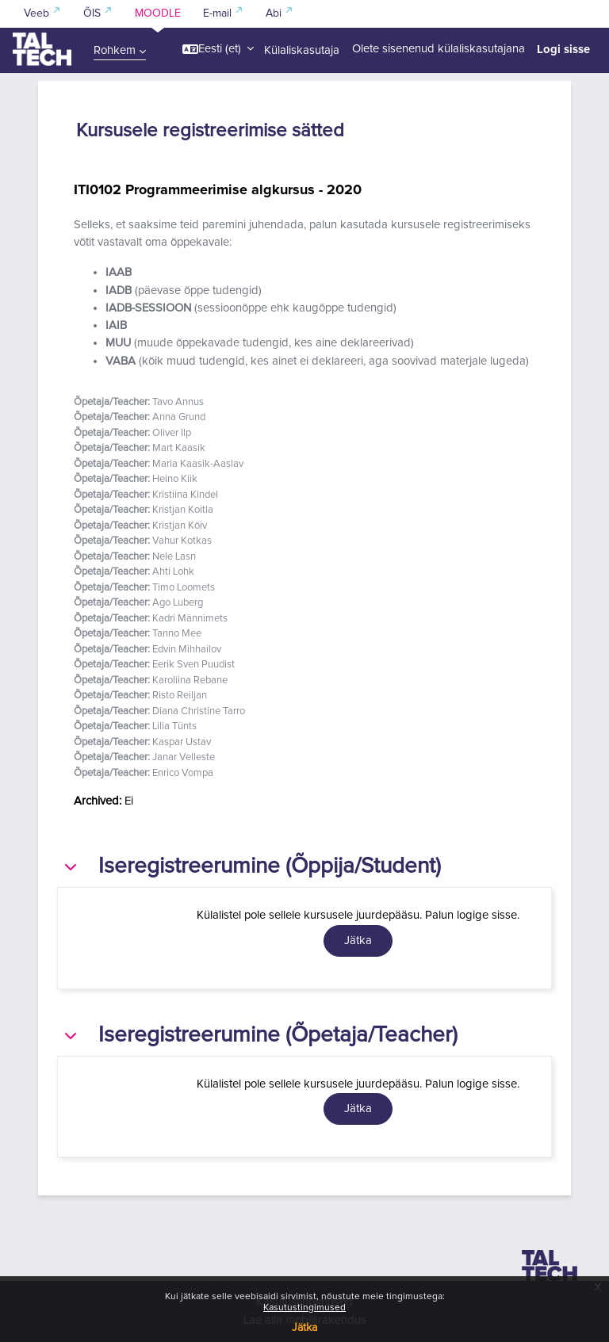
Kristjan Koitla (182, 510)
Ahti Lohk (173, 572)
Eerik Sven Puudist (193, 665)
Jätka (304, 1327)
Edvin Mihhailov (186, 649)
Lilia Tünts (174, 726)
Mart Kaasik (178, 448)
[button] (218, 49)
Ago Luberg (177, 603)
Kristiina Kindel (185, 495)
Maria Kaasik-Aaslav (197, 464)
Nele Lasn (174, 557)
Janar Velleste (183, 757)
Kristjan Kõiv (179, 526)
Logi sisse (563, 49)
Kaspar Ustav (181, 742)
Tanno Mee (176, 634)
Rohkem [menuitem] (115, 50)
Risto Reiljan (179, 695)
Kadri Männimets (190, 619)
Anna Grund (178, 417)
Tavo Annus (178, 402)
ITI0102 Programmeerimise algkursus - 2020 (218, 189)
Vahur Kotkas (182, 541)
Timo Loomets (183, 588)
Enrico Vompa (182, 773)
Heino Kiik (174, 479)
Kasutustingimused (304, 1308)
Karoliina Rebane (190, 680)
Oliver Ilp (171, 433)
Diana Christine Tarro (198, 711)
